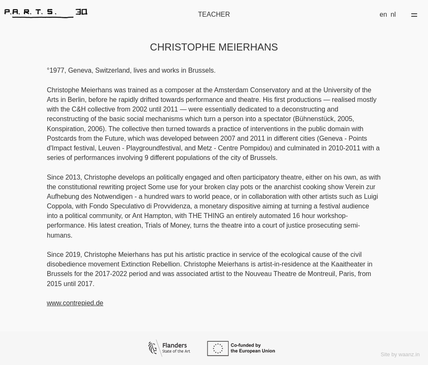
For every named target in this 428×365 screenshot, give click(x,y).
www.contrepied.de (75, 303)
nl (393, 14)
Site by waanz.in (400, 354)
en (383, 14)
